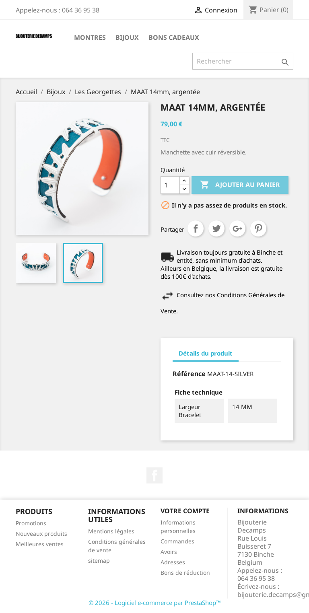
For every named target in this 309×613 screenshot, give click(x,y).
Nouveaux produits (41, 533)
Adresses (173, 562)
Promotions (31, 523)
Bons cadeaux (173, 37)
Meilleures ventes (40, 544)
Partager (195, 228)
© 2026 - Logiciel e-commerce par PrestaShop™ (155, 603)
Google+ (237, 228)
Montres (90, 37)
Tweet (216, 228)
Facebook (154, 475)
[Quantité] (170, 185)
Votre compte (185, 510)
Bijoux (127, 37)
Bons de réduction (185, 572)
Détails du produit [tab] (206, 353)
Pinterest (258, 228)
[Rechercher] (242, 61)
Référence (189, 374)
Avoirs (169, 551)
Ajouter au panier (240, 185)
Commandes (177, 541)
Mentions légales (111, 531)
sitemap (99, 560)
